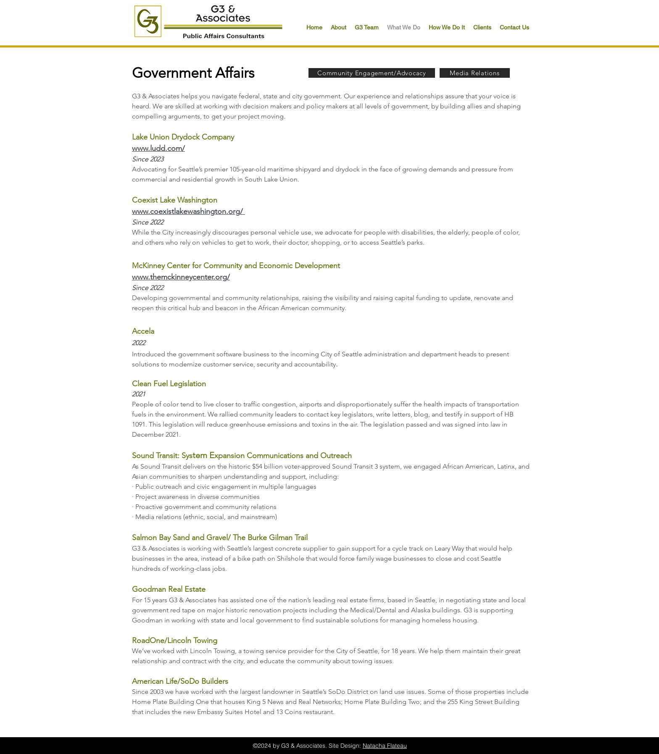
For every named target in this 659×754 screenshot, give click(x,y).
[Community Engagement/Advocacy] (371, 73)
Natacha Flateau (385, 745)
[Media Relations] (475, 73)
